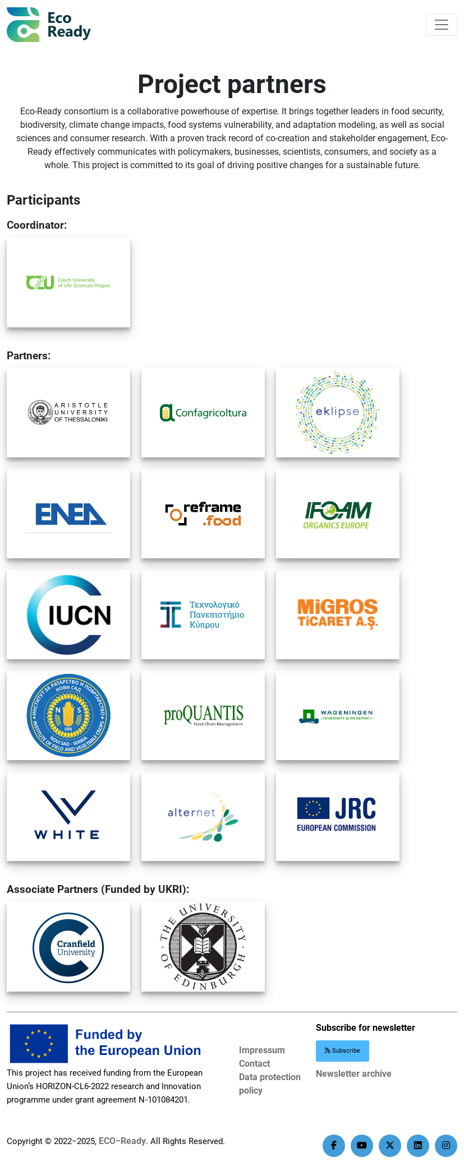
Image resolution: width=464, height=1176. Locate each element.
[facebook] (334, 1146)
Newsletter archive (354, 1073)
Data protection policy (270, 1084)
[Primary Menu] (441, 24)
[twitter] (390, 1146)
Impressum (262, 1050)
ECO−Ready (122, 1141)
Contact (254, 1063)
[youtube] (362, 1146)
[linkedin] (418, 1146)
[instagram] (446, 1146)
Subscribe (342, 1050)
